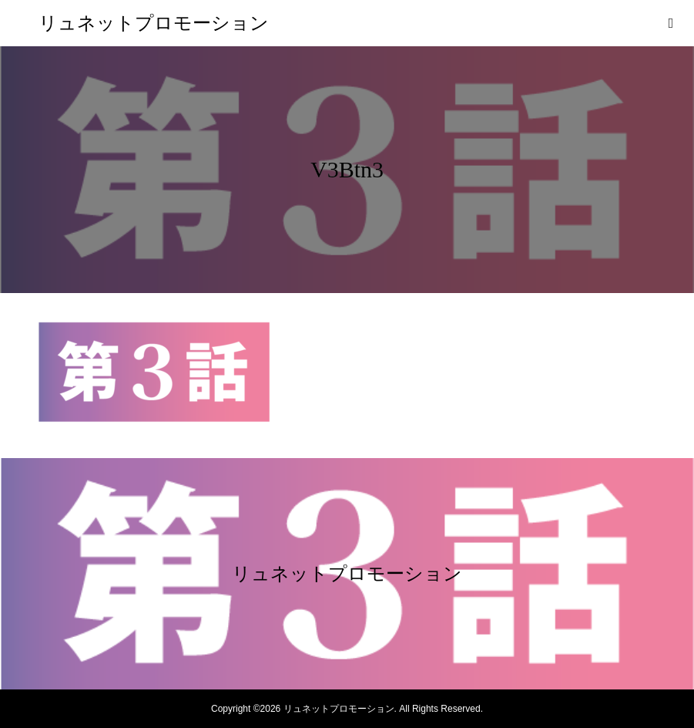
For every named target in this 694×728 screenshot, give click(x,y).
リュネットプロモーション (154, 23)
